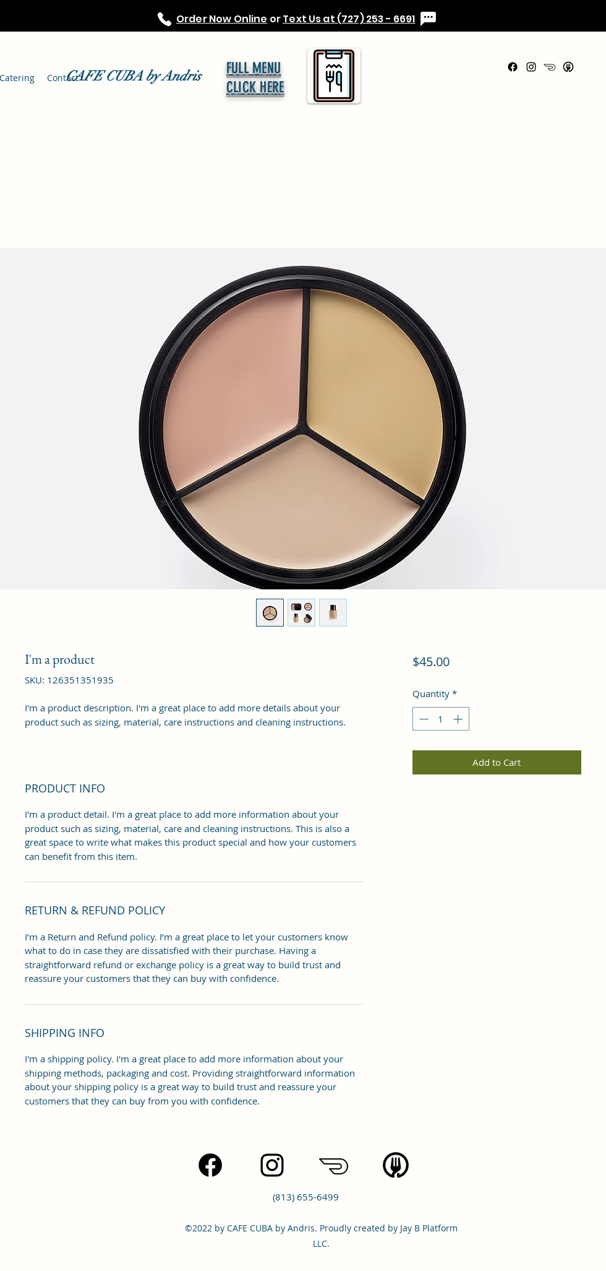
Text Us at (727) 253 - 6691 (349, 19)
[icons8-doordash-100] (550, 67)
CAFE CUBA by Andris (133, 75)
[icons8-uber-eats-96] (568, 67)
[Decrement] (422, 719)
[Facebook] (512, 67)
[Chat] (428, 19)
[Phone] (164, 19)
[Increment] (459, 719)
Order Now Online (222, 19)
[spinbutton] (440, 719)
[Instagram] (531, 67)
